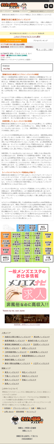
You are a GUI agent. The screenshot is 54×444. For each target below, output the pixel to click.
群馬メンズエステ (10, 384)
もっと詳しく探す (44, 50)
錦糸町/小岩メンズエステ (36, 341)
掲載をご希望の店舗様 (27, 429)
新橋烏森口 (29, 47)
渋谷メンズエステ (10, 356)
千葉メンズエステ (10, 376)
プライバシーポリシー (20, 408)
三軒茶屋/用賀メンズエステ (14, 352)
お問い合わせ (8, 412)
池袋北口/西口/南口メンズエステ (16, 337)
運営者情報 (19, 412)
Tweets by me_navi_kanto (14, 311)
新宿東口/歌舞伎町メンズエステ (16, 344)
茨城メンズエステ (27, 380)
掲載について (40, 408)
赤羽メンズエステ (27, 348)
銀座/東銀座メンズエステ (13, 341)
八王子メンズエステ (39, 363)
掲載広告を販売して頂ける (27, 437)
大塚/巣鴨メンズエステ (37, 352)
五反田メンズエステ (39, 344)
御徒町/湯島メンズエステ (13, 360)
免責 (31, 408)
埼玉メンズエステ (27, 372)
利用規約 (6, 408)
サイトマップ (30, 412)
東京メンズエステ (10, 372)
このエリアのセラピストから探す (27, 37)
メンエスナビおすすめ (13, 40)
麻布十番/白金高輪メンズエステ (16, 363)
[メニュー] (51, 6)
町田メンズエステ (10, 348)
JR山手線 (6, 69)
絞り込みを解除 (19, 44)
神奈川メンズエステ (28, 376)
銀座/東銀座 (5, 47)
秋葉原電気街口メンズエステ (32, 356)
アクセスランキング (40, 40)
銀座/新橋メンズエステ (20, 11)
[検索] (46, 6)
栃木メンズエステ (10, 380)
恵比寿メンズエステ (40, 337)
